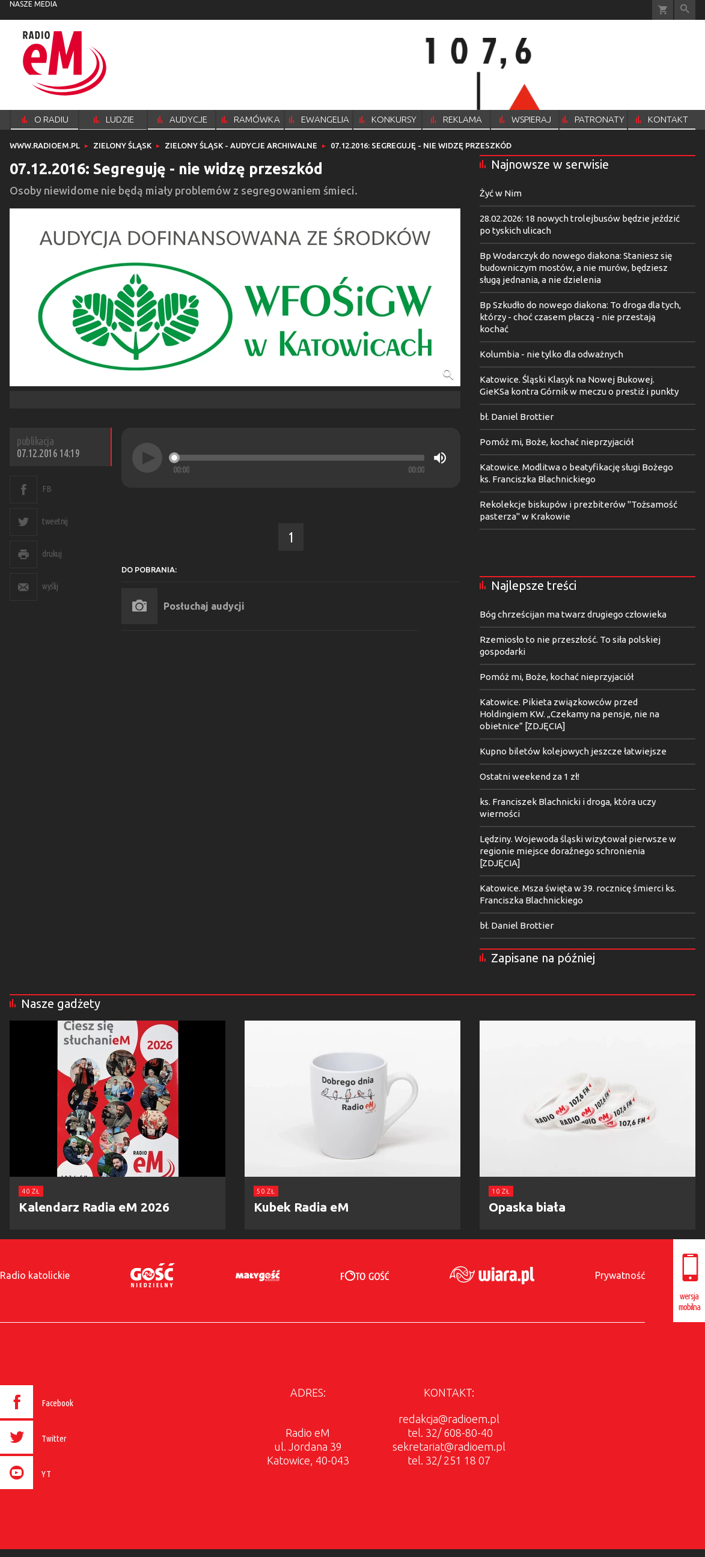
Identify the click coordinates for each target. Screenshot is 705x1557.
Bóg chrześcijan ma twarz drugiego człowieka (573, 614)
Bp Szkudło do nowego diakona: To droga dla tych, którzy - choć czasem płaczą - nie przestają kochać (580, 317)
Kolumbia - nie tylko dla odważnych (551, 354)
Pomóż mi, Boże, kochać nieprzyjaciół (556, 442)
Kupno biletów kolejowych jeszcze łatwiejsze (573, 751)
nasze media (33, 4)
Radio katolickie (35, 1275)
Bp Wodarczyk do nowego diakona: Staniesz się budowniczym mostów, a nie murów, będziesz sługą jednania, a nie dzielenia (576, 267)
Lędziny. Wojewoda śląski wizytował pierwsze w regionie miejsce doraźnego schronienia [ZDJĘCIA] (578, 851)
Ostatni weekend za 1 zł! (529, 776)
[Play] (147, 458)
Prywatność (620, 1275)
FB (46, 489)
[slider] (298, 458)
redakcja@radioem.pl (448, 1419)
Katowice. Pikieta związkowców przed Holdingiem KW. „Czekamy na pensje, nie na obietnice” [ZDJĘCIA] (569, 714)
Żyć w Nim (501, 193)
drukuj (51, 553)
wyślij (50, 586)
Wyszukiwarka (684, 10)
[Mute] (440, 458)
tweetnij (54, 521)
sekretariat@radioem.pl (448, 1446)
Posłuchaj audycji (204, 606)
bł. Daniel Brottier (517, 416)
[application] (290, 458)
